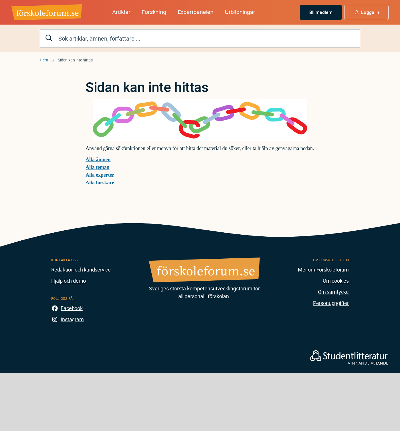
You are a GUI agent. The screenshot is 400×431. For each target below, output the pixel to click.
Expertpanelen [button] (195, 12)
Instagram (72, 319)
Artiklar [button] (121, 12)
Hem (44, 60)
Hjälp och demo (68, 280)
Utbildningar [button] (240, 12)
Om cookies (336, 280)
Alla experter (100, 175)
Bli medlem (321, 12)
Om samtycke (333, 291)
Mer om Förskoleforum (323, 269)
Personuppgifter (331, 303)
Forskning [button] (154, 12)
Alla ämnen (98, 159)
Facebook (71, 308)
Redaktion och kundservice (81, 269)
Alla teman (98, 167)
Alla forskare (100, 182)
